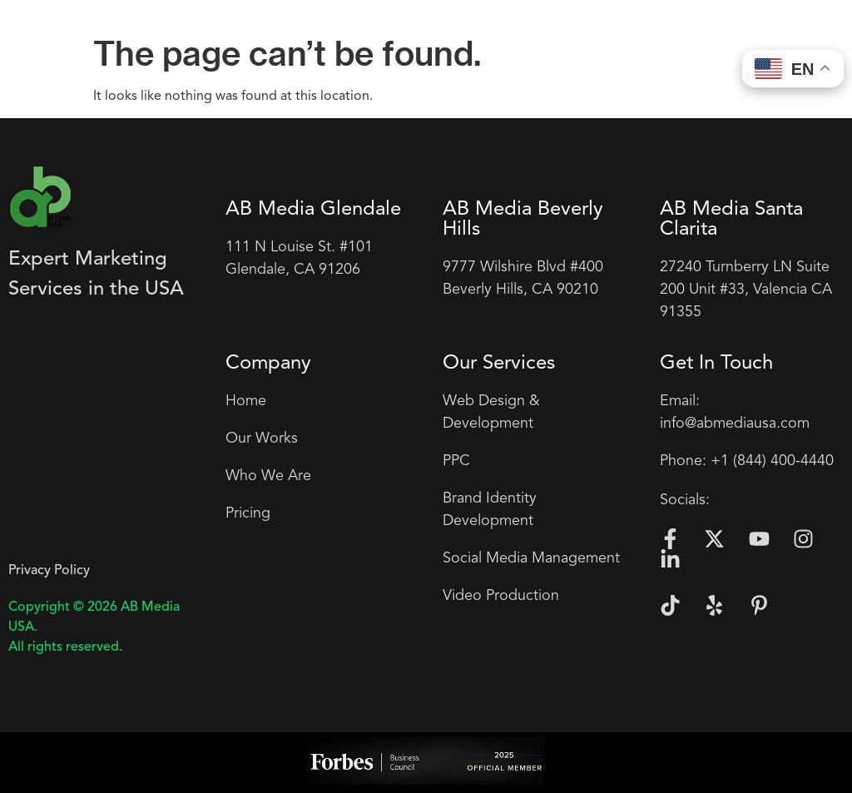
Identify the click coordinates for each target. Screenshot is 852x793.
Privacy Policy (49, 570)
